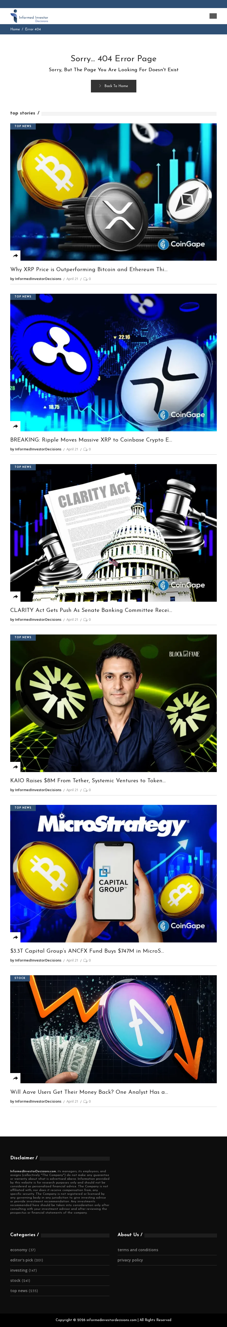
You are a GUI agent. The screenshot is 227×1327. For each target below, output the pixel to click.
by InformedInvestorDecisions (35, 278)
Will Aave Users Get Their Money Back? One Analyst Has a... (89, 1092)
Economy (18, 1249)
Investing (18, 1270)
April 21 (72, 278)
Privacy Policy (130, 1260)
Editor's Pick (21, 1260)
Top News (23, 126)
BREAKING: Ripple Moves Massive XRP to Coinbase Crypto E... (91, 440)
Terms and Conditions (138, 1249)
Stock (20, 978)
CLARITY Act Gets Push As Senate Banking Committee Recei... (91, 610)
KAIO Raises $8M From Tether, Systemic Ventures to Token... (88, 781)
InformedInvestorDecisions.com (33, 1171)
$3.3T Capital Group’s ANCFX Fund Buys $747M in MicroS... (87, 951)
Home (15, 29)
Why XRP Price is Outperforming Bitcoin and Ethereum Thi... (89, 269)
